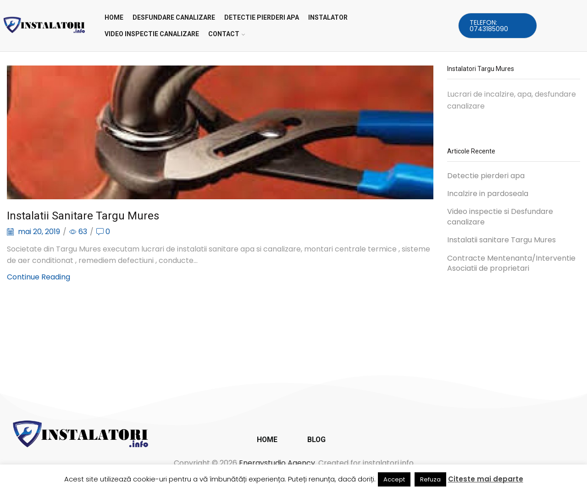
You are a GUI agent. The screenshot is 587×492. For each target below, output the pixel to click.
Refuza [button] (430, 479)
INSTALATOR (328, 17)
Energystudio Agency (277, 463)
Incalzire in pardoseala (487, 194)
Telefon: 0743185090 (489, 25)
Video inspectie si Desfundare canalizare (500, 217)
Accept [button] (394, 479)
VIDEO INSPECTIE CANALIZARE (152, 34)
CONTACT (226, 34)
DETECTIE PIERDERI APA (261, 17)
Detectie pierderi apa (486, 176)
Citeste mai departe (485, 479)
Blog (316, 439)
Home (114, 17)
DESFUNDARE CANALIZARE (174, 17)
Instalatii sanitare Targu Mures (83, 215)
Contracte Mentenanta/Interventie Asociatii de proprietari (511, 263)
